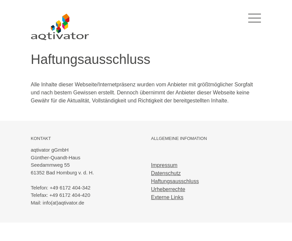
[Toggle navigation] (254, 18)
